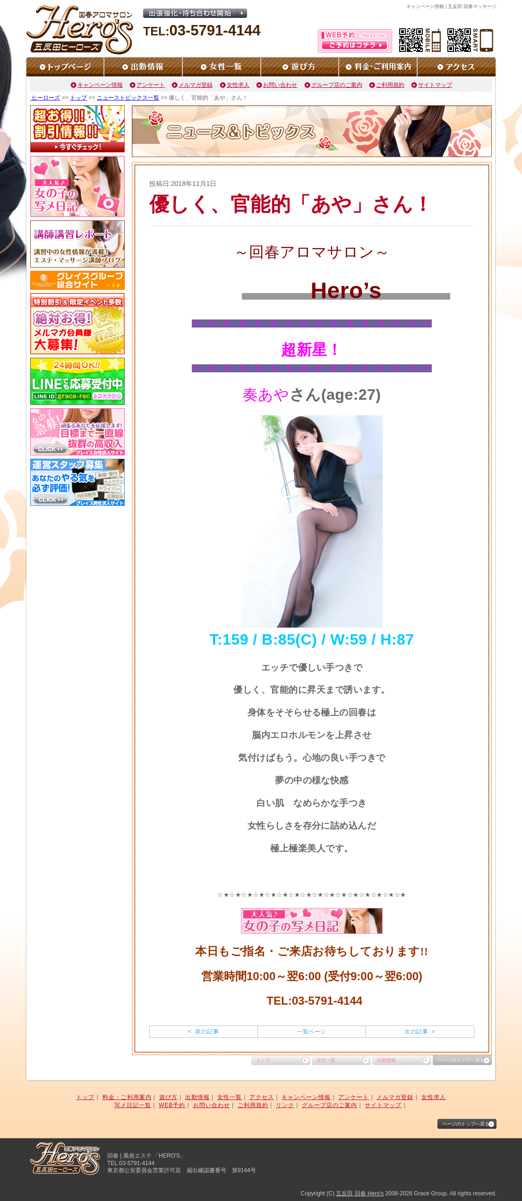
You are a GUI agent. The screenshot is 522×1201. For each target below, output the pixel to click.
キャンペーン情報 (100, 85)
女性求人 (238, 85)
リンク (285, 1105)
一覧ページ (311, 1031)
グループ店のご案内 (336, 85)
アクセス (261, 1097)
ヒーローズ (45, 97)
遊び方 (168, 1097)
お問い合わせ (280, 85)
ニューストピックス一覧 (128, 97)
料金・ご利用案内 (127, 1097)
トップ (78, 97)
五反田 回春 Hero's (360, 1193)
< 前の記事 (203, 1031)
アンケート (151, 85)
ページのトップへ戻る (461, 1060)
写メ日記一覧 (132, 1105)
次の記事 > (419, 1031)
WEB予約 (172, 1105)
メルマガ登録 (196, 85)
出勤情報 (386, 1060)
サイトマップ (435, 85)
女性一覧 (326, 1060)
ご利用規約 (390, 85)
